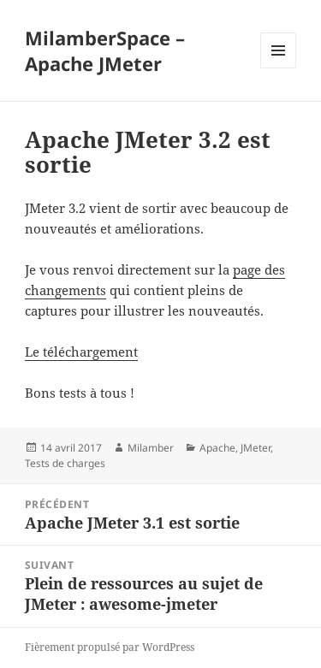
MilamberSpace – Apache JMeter (105, 50)
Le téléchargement (81, 351)
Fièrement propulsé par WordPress (109, 647)
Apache (217, 447)
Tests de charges (65, 463)
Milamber (151, 447)
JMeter (255, 447)
